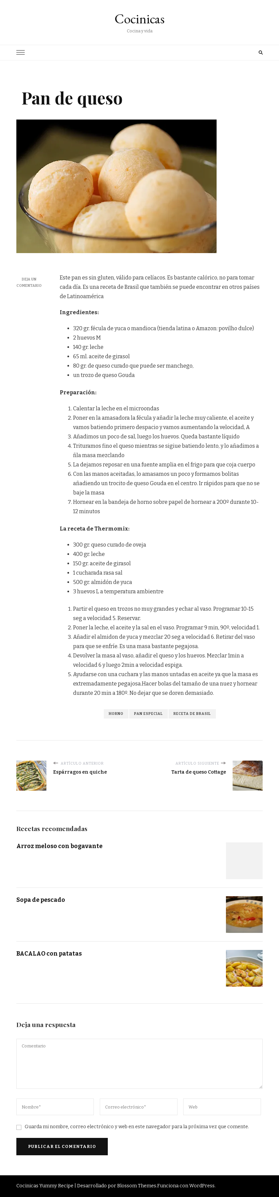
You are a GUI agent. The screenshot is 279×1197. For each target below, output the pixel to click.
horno (116, 714)
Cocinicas (139, 18)
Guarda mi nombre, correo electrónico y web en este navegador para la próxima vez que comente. (137, 1127)
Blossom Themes (136, 1186)
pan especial (148, 714)
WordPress (202, 1186)
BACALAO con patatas (49, 953)
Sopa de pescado (40, 900)
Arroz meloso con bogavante (59, 846)
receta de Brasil (192, 714)
